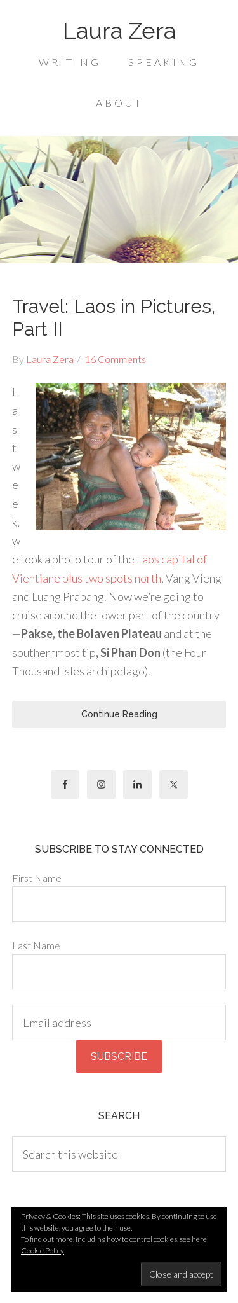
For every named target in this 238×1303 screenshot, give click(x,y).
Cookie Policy (42, 1250)
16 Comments (115, 359)
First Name (37, 878)
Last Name (36, 945)
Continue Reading (119, 714)
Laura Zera (119, 30)
